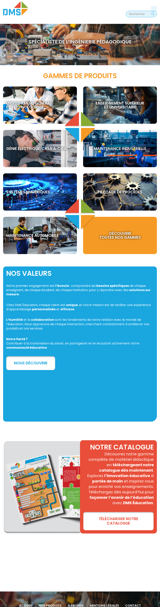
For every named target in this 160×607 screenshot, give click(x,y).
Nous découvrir (30, 363)
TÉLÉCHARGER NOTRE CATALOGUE (118, 521)
